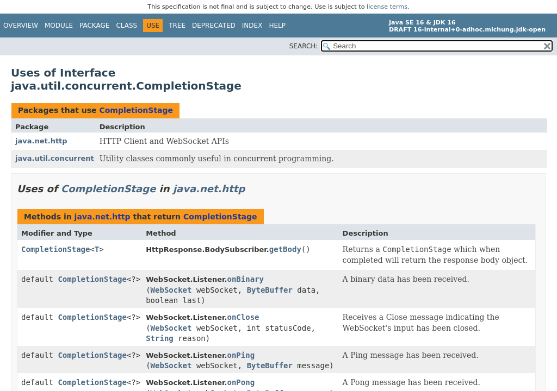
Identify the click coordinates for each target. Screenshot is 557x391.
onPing (241, 355)
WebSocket (171, 290)
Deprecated (214, 25)
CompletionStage (136, 110)
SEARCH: (303, 46)
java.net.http (41, 141)
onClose (243, 317)
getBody (285, 249)
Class (126, 25)
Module (59, 25)
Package (94, 25)
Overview (20, 25)
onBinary (245, 279)
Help (277, 25)
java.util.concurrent (54, 158)
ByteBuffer (270, 290)
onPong (241, 382)
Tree (177, 25)
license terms (387, 6)
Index (252, 25)
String (160, 338)
